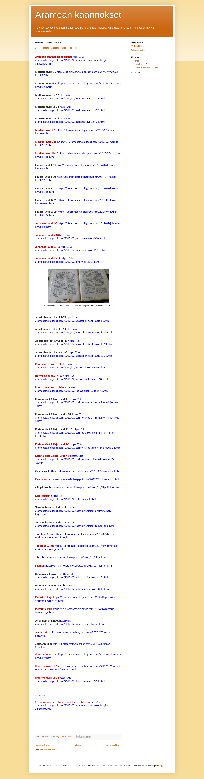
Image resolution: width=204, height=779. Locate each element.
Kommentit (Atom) (47, 749)
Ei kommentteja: (67, 737)
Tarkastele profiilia (138, 50)
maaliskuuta (141, 64)
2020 (136, 61)
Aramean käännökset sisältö (56, 48)
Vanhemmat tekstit (113, 745)
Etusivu (78, 745)
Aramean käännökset (78, 15)
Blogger (161, 766)
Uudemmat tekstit (43, 745)
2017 (136, 73)
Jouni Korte (139, 46)
